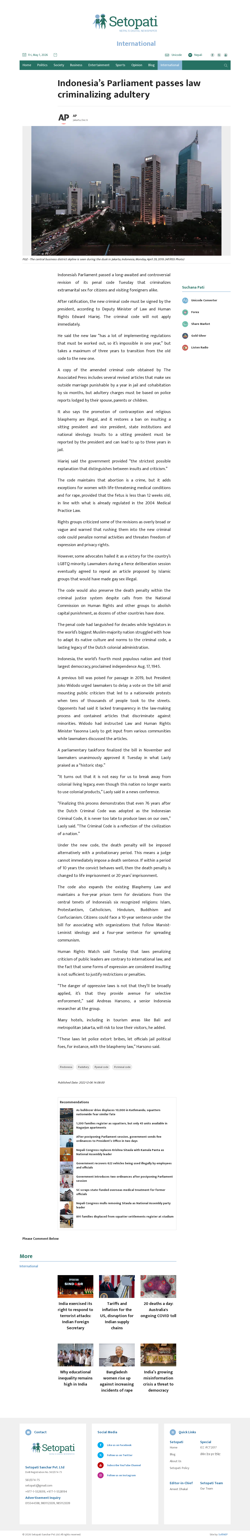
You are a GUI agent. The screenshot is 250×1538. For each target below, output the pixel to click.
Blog (151, 65)
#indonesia (66, 1067)
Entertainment (99, 65)
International (170, 65)
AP (75, 116)
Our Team (206, 1488)
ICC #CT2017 (208, 1447)
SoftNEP (223, 1534)
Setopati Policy (179, 1468)
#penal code (101, 1067)
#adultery (83, 1067)
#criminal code (122, 1067)
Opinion (136, 65)
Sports (120, 65)
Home (173, 1447)
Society (59, 65)
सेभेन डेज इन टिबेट (210, 1454)
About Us (175, 1461)
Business (76, 65)
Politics (42, 65)
